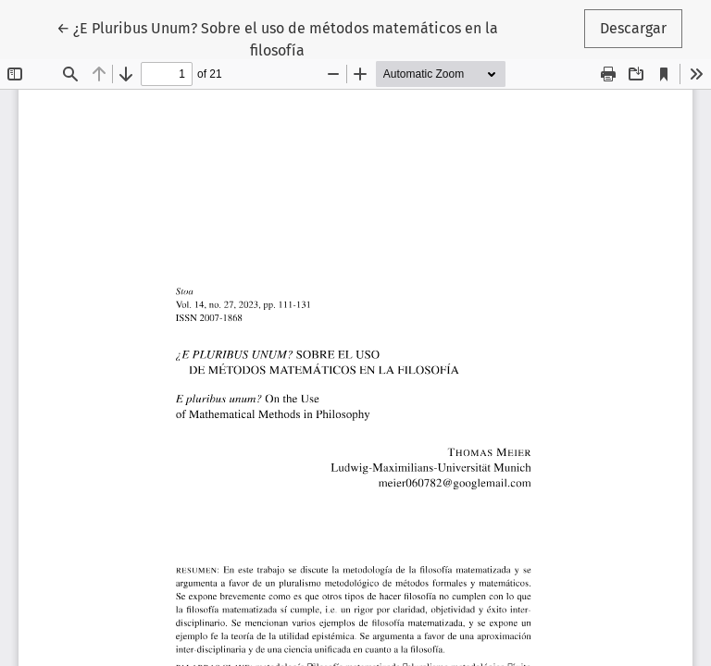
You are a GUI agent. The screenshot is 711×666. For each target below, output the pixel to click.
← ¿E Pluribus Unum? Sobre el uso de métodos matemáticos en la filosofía (277, 38)
